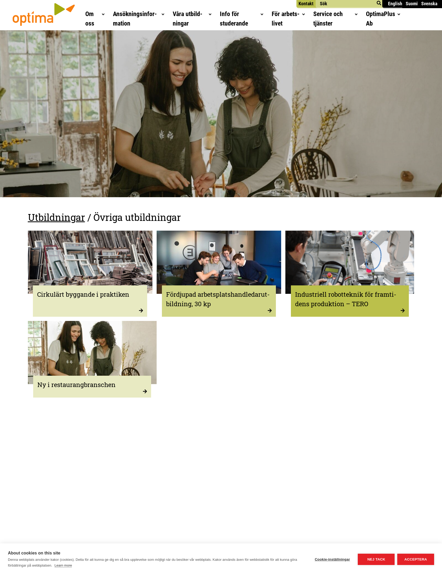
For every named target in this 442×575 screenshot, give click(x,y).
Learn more (63, 565)
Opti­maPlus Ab (417, 14)
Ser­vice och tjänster (360, 14)
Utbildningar (56, 217)
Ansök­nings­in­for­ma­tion (126, 14)
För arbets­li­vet (304, 14)
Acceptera (415, 559)
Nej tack (376, 559)
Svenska (429, 3)
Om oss (74, 14)
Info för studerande (249, 14)
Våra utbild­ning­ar (190, 14)
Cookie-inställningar (332, 559)
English (395, 3)
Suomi (412, 3)
